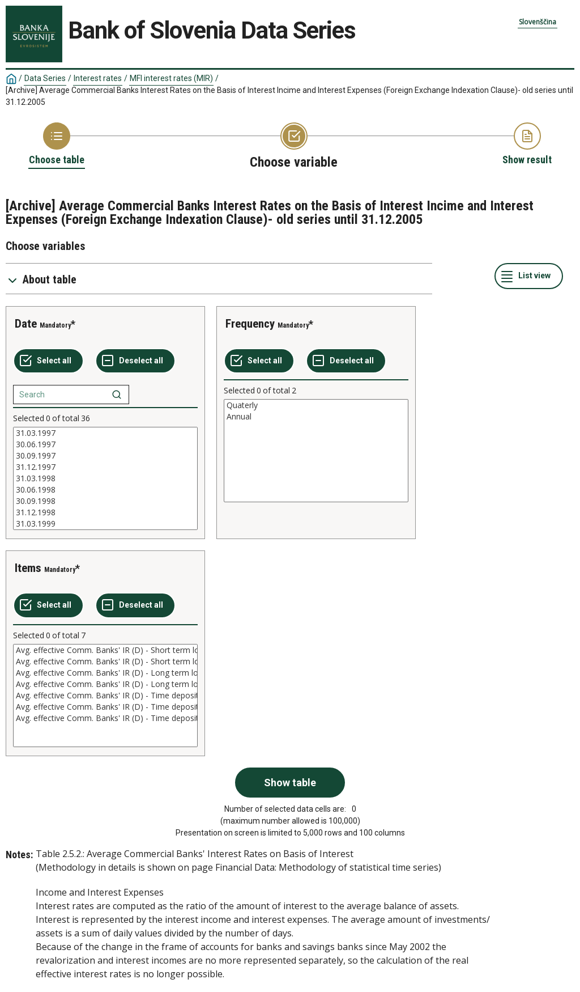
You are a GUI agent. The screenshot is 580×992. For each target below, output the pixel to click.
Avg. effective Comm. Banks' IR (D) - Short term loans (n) (105, 661)
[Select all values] (48, 361)
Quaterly (316, 405)
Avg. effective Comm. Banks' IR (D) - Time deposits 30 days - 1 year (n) (105, 695)
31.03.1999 (105, 523)
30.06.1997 (105, 444)
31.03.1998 (105, 478)
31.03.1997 (105, 433)
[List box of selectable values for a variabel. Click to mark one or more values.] (105, 478)
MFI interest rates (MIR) (171, 78)
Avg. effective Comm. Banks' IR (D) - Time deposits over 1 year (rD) (105, 707)
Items (28, 568)
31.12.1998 (105, 512)
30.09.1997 (105, 455)
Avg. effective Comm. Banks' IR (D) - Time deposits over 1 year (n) (105, 718)
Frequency (250, 323)
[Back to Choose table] (56, 144)
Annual (316, 416)
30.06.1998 (105, 489)
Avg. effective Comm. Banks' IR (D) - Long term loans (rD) (105, 673)
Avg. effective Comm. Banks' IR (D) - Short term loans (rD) (105, 650)
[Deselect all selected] (135, 361)
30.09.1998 (105, 501)
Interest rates (98, 78)
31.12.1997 (105, 467)
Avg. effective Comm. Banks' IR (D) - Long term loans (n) (105, 684)
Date (26, 323)
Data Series (45, 78)
